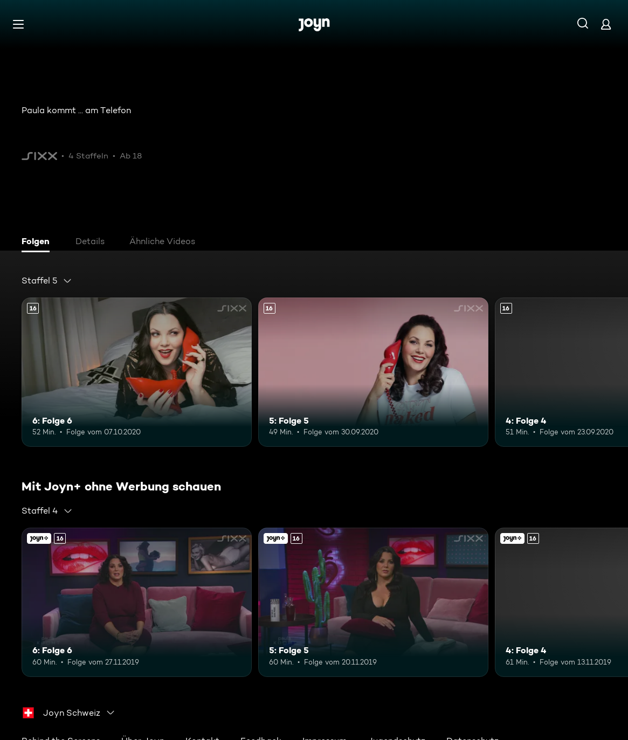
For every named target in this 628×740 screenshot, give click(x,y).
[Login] (605, 24)
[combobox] (47, 280)
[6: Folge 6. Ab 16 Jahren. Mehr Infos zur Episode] (137, 372)
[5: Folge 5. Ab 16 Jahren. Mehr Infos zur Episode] (373, 372)
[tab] (38, 242)
